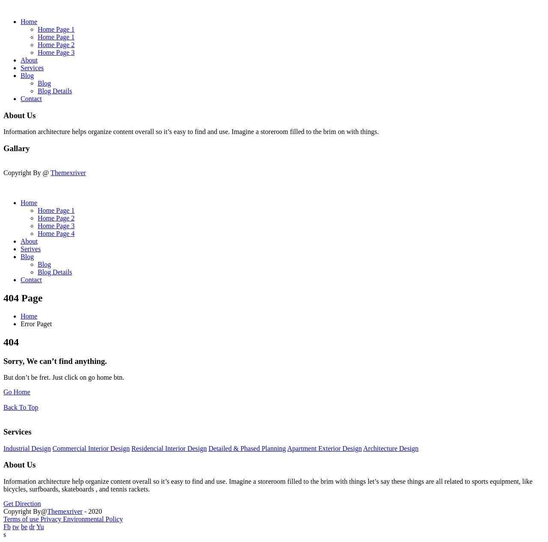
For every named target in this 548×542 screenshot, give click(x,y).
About (29, 60)
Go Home (16, 392)
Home (29, 21)
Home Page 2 (56, 44)
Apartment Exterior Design (324, 448)
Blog (27, 75)
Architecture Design (390, 448)
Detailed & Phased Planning (247, 448)
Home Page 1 (56, 29)
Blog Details (55, 91)
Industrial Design (27, 448)
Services (32, 67)
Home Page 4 (56, 233)
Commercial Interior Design (91, 448)
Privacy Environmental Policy (81, 519)
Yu (40, 526)
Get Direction (22, 503)
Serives (31, 249)
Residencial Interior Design (169, 448)
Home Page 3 (56, 52)
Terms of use (21, 519)
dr (32, 526)
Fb (7, 526)
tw (15, 526)
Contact (31, 98)
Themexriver (68, 172)
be (24, 526)
